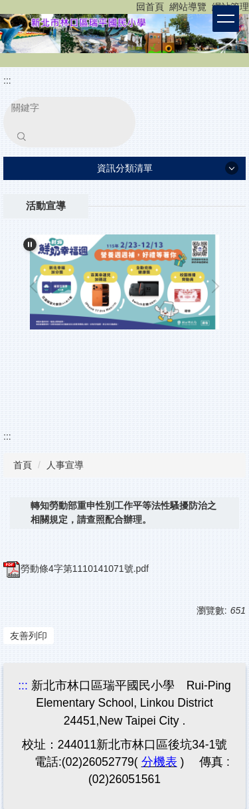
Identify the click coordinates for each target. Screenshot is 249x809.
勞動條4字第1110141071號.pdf (76, 568)
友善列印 (28, 635)
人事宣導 (65, 465)
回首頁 (150, 6)
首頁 (22, 465)
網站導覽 (188, 6)
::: (140, 6)
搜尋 (21, 136)
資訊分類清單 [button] (125, 168)
